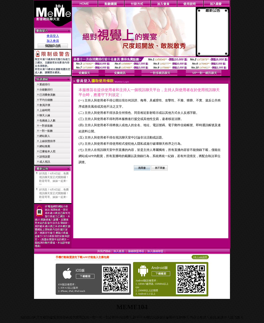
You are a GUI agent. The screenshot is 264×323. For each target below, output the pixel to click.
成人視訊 (44, 161)
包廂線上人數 (47, 120)
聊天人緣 (44, 115)
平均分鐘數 (46, 99)
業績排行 (44, 84)
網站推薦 (44, 146)
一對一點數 (46, 130)
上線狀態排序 (47, 141)
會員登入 (53, 36)
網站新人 (44, 135)
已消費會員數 (47, 94)
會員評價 (44, 105)
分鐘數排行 (46, 89)
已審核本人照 (47, 151)
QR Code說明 (200, 257)
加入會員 (53, 40)
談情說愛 (44, 156)
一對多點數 (46, 125)
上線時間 (44, 110)
